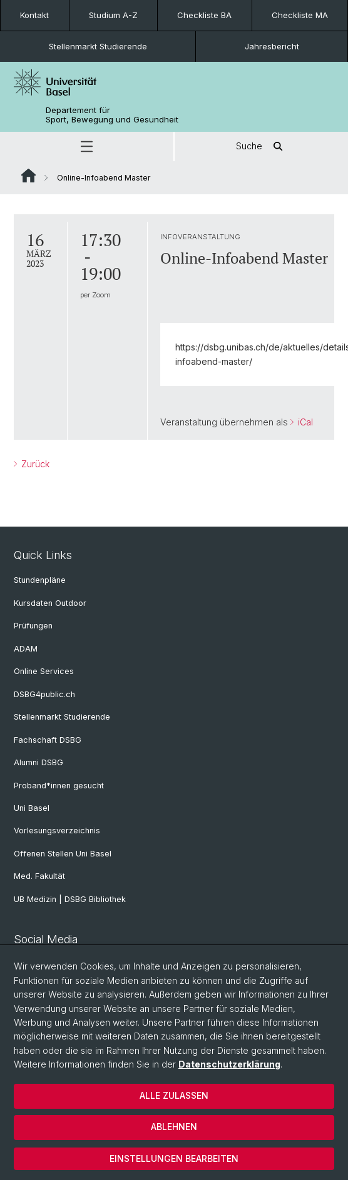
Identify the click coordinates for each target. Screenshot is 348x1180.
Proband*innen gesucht (59, 785)
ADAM (26, 648)
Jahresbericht (272, 46)
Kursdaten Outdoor (50, 603)
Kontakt (34, 15)
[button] (86, 146)
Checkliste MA (300, 15)
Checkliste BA (204, 15)
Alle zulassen (174, 1095)
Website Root (28, 175)
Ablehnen (174, 1126)
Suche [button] (261, 146)
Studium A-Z (113, 15)
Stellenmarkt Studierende (98, 46)
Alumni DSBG (38, 762)
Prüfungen (33, 625)
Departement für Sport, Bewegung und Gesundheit (112, 115)
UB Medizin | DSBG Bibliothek (70, 899)
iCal (304, 422)
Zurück (34, 463)
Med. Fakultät (39, 876)
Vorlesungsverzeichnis (57, 830)
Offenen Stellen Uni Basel (62, 853)
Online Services (44, 671)
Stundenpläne (40, 580)
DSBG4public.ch (44, 694)
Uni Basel (31, 808)
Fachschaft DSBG (47, 740)
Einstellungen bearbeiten (174, 1158)
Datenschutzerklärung (229, 1064)
